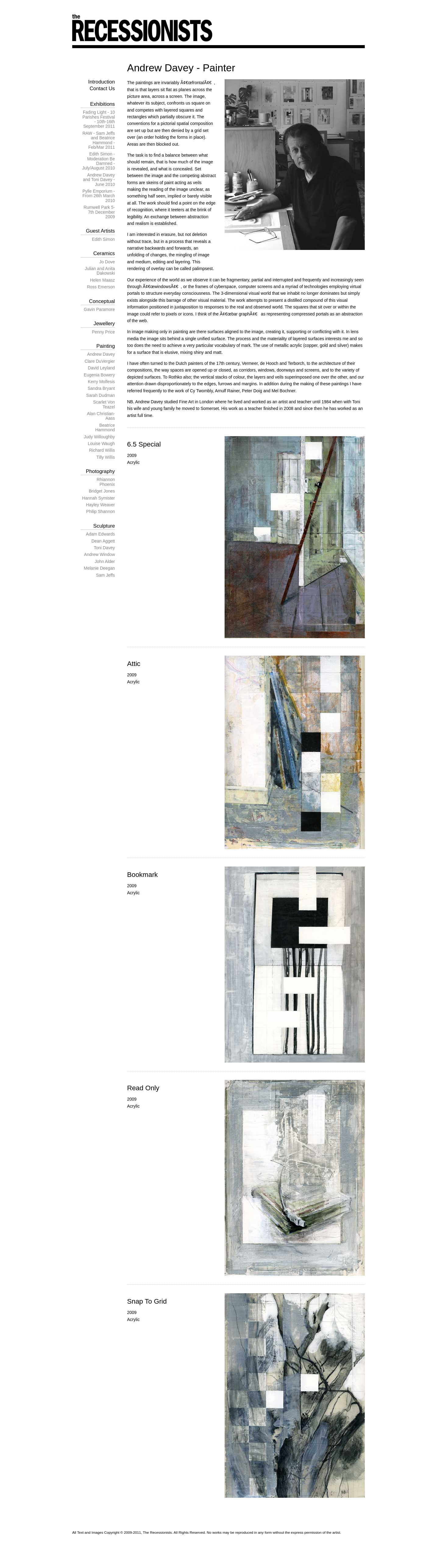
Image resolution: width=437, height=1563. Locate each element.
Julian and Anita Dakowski (100, 271)
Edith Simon (103, 239)
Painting (105, 346)
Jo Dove (107, 261)
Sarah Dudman (100, 395)
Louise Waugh (101, 443)
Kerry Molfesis (101, 381)
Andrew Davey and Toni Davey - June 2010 (99, 180)
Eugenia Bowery (99, 374)
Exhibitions (102, 104)
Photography (100, 471)
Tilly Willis (105, 457)
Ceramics (104, 253)
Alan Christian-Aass (101, 416)
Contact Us (102, 88)
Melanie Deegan (99, 568)
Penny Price (103, 331)
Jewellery (104, 323)
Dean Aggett (103, 541)
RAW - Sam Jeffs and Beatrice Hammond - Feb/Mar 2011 (98, 140)
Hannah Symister (98, 498)
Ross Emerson (101, 286)
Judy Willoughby (99, 436)
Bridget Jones (102, 491)
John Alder (105, 561)
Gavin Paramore (99, 309)
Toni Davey (104, 547)
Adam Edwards (100, 534)
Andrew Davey (101, 354)
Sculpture (104, 526)
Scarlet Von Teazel (104, 404)
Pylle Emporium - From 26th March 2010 (98, 196)
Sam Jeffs (105, 575)
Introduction (101, 82)
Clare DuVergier (99, 361)
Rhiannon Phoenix (106, 481)
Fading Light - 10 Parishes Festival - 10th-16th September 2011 (98, 119)
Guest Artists (100, 231)
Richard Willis (102, 450)
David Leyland (101, 367)
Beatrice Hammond (105, 427)
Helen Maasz (102, 280)
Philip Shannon (100, 511)
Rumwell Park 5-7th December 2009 (99, 212)
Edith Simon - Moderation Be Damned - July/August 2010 (98, 160)
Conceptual (102, 301)
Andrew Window (99, 554)
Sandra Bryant (101, 388)
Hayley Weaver (100, 504)
